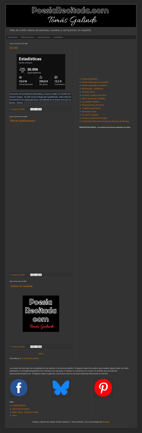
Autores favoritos (43, 37)
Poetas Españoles (89, 79)
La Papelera (58, 37)
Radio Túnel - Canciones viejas (25, 412)
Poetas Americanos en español (95, 82)
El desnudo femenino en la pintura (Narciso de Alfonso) (105, 121)
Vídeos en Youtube (21, 286)
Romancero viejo (89, 112)
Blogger (106, 422)
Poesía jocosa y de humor (93, 105)
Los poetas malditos (90, 102)
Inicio (41, 354)
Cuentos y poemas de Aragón (94, 118)
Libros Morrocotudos (21, 409)
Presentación (13, 37)
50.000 (14, 47)
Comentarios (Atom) (30, 358)
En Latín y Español (90, 115)
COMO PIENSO (19, 406)
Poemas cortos (88, 92)
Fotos (14, 415)
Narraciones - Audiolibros (92, 89)
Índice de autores (27, 37)
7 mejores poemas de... (92, 108)
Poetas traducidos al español (94, 85)
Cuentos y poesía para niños (94, 95)
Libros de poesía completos (93, 98)
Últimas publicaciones (22, 120)
